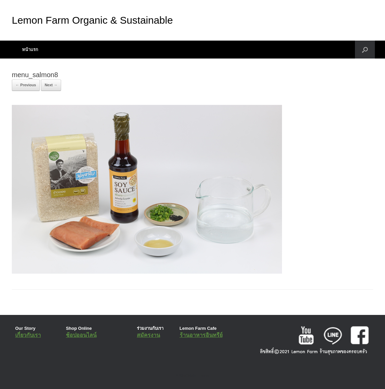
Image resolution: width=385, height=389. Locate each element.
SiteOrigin (187, 375)
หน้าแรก (30, 49)
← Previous (26, 85)
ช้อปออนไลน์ (81, 335)
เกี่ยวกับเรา (28, 335)
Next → (51, 85)
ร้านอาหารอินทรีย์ (201, 335)
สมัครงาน (148, 335)
